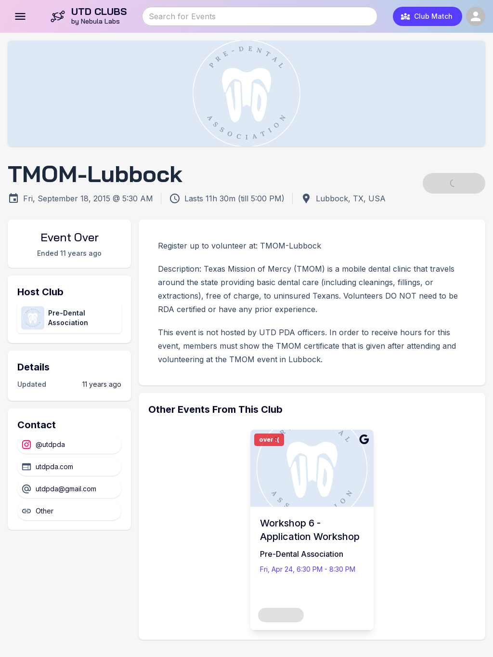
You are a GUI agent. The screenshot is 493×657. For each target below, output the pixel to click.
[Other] (69, 511)
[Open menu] (20, 16)
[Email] (69, 489)
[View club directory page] (69, 317)
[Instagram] (69, 444)
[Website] (69, 467)
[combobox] (259, 16)
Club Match (427, 16)
